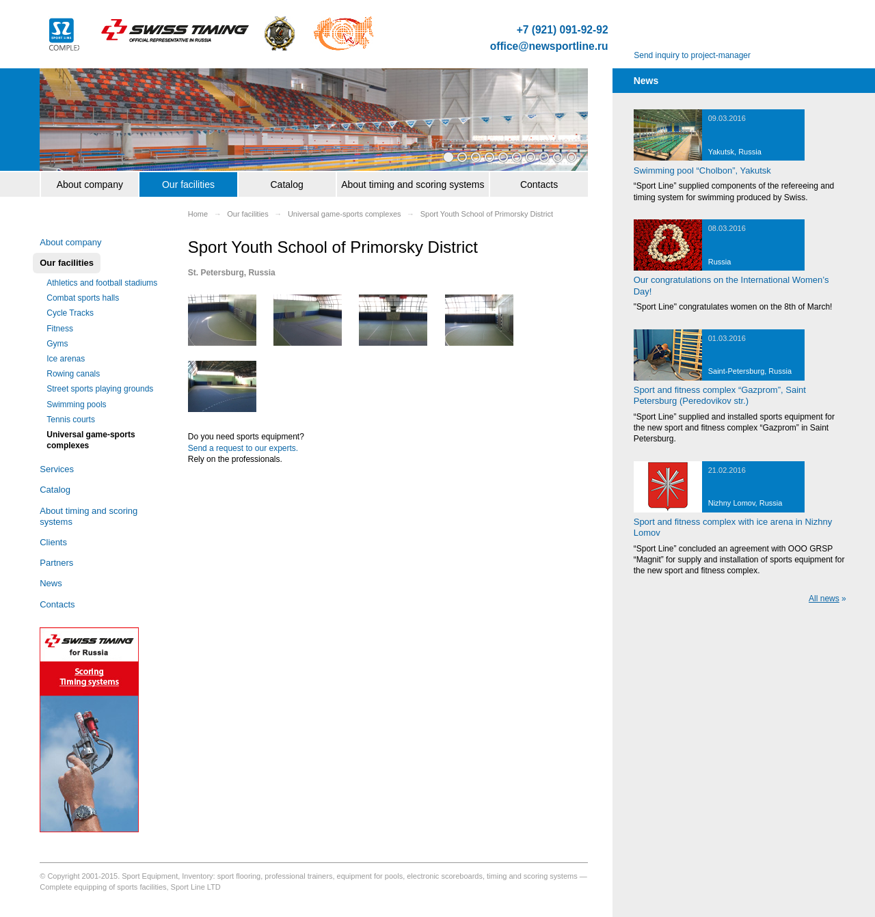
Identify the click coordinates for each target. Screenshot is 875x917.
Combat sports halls (82, 298)
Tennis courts (70, 419)
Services (57, 469)
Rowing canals (73, 374)
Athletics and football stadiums (101, 283)
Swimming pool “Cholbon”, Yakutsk (702, 170)
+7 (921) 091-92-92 (562, 30)
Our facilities (188, 184)
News (51, 583)
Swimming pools (76, 404)
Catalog (286, 184)
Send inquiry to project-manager (692, 55)
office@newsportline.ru (549, 46)
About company (90, 184)
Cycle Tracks (70, 313)
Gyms (57, 343)
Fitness (59, 328)
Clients (53, 542)
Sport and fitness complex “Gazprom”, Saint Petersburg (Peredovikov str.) (720, 395)
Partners (56, 563)
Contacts (539, 184)
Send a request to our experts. (243, 448)
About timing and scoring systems (412, 184)
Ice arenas (65, 359)
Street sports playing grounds (99, 389)
